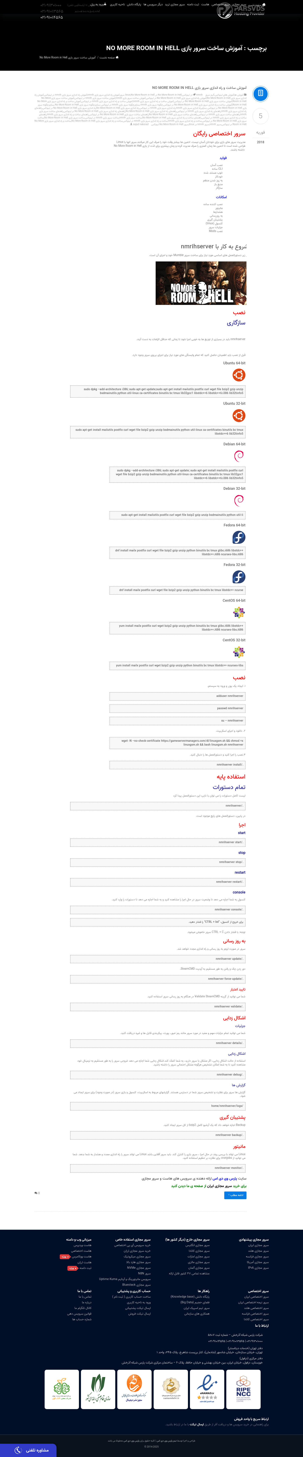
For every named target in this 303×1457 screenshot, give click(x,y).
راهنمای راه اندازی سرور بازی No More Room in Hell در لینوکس (94, 111)
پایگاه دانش (108, 28)
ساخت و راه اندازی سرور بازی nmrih (185, 121)
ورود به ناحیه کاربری (139, 1302)
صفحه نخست (262, 28)
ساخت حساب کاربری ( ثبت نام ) (131, 1296)
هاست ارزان (84, 1262)
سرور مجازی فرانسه (257, 1256)
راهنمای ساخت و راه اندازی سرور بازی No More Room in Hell (171, 118)
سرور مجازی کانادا (199, 1250)
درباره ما (86, 1302)
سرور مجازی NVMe (139, 1267)
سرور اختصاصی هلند (256, 1308)
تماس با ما (84, 1291)
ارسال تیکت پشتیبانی (138, 1308)
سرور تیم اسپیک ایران (197, 1308)
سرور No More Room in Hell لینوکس (170, 124)
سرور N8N (144, 1273)
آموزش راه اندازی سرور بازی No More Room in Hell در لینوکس (176, 98)
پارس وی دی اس (131, 1441)
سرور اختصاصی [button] (221, 28)
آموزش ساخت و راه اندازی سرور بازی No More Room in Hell (199, 88)
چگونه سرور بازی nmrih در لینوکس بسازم (114, 105)
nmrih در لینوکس (192, 95)
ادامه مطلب (235, 1195)
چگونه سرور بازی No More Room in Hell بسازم (72, 105)
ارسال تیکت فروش (139, 1313)
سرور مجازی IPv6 (258, 1267)
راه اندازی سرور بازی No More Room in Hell (117, 108)
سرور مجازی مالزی (199, 1262)
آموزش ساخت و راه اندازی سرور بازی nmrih (153, 101)
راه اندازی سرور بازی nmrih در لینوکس (157, 108)
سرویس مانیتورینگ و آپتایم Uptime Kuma (125, 1279)
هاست (201, 28)
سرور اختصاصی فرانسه (255, 1313)
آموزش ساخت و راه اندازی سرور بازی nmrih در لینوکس (107, 101)
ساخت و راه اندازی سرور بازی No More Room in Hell (97, 121)
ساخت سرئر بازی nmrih (130, 118)
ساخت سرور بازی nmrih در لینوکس (102, 118)
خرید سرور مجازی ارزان (137, 1250)
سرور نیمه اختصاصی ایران (253, 1302)
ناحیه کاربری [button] (87, 28)
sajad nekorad (141, 124)
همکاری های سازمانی (197, 1313)
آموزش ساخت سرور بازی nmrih (131, 98)
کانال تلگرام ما (82, 1308)
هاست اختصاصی (81, 1250)
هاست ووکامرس (81, 1256)
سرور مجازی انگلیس (198, 1245)
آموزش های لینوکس (224, 95)
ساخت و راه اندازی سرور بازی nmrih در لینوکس (145, 121)
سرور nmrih (215, 124)
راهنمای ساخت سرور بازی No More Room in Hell (173, 114)
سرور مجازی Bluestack (136, 1284)
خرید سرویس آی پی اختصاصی (132, 1245)
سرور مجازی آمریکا (258, 1262)
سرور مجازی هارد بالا (138, 1262)
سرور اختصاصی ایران (256, 1296)
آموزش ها (238, 95)
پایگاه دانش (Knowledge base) (190, 1296)
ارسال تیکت (197, 1424)
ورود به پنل (61, 28)
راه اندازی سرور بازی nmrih (188, 108)
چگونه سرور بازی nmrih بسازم (149, 105)
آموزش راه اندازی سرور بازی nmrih (103, 95)
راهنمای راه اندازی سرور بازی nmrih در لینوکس (199, 111)
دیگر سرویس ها (133, 28)
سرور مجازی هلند (258, 1250)
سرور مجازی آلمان (199, 1267)
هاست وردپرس (82, 1245)
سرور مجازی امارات (199, 1256)
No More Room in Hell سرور (137, 95)
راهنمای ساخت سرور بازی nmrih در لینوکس (219, 114)
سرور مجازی (245, 28)
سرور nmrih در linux (199, 124)
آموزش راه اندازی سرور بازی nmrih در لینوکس (65, 95)
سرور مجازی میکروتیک (137, 1256)
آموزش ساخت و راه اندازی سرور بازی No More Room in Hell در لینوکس (197, 105)
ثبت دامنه (183, 28)
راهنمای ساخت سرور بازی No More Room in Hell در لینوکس (118, 114)
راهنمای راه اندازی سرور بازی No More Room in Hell (151, 111)
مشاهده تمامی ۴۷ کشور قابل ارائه (189, 1273)
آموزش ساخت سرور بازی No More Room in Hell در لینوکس (203, 101)
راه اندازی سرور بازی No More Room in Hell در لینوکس (69, 108)
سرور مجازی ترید (160, 28)
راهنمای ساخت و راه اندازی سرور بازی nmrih (68, 114)
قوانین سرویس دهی (79, 1313)
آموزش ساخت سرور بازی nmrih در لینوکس (94, 98)
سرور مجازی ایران (219, 1186)
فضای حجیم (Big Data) (195, 1302)
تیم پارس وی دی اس (166, 1441)
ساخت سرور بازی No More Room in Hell (64, 118)
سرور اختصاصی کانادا (256, 1319)
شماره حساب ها (81, 1319)
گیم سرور (209, 95)
